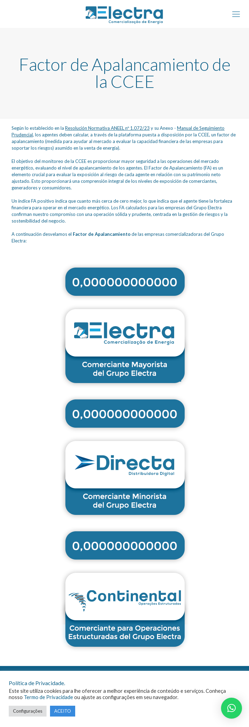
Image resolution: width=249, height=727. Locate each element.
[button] (231, 708)
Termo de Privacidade (48, 697)
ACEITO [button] (62, 711)
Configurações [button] (27, 711)
